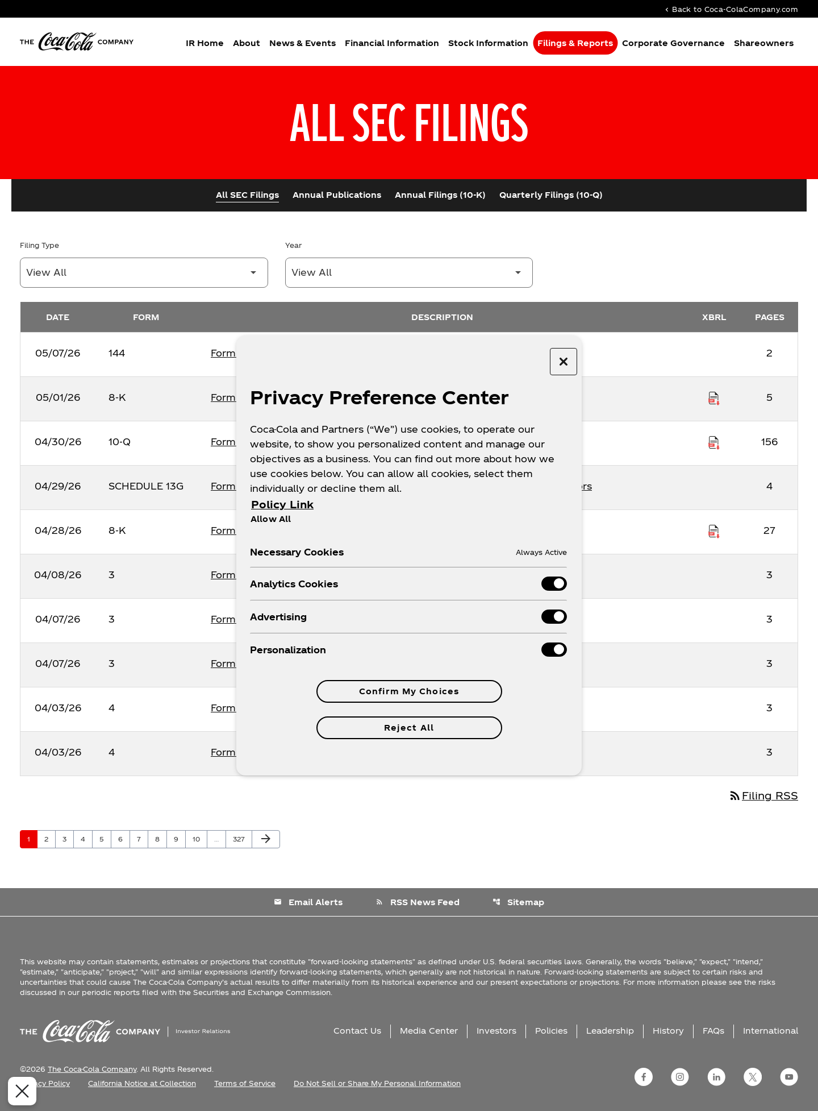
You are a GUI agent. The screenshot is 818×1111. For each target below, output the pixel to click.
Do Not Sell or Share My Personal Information (377, 1083)
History (668, 1030)
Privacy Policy (45, 1083)
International (770, 1030)
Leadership (610, 1030)
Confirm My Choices (409, 691)
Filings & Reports (575, 43)
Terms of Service (245, 1083)
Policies (551, 1030)
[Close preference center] (563, 361)
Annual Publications (337, 195)
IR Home (205, 43)
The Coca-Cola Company (92, 1069)
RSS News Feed (417, 902)
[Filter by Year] (409, 273)
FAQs (713, 1030)
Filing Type (39, 245)
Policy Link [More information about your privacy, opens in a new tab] (282, 504)
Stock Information (488, 43)
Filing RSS (763, 795)
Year (293, 245)
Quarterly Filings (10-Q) (551, 195)
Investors (496, 1030)
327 (240, 839)
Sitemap (518, 902)
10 (199, 839)
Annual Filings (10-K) (440, 195)
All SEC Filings (247, 195)
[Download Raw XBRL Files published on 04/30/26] (714, 442)
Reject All (409, 727)
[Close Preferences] (19, 1091)
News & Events (302, 43)
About (246, 43)
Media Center (429, 1030)
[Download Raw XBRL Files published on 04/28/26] (714, 530)
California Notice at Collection (142, 1083)
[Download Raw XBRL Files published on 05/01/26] (714, 397)
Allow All (271, 518)
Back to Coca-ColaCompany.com (730, 9)
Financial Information (392, 43)
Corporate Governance (673, 43)
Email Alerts (308, 902)
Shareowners (764, 43)
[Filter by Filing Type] (144, 273)
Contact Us (357, 1030)
